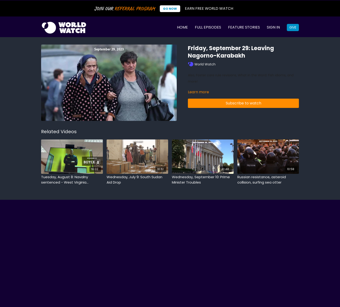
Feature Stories (244, 27)
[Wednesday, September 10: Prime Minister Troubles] (203, 180)
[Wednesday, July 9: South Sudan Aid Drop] (137, 180)
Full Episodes (208, 27)
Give (292, 27)
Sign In (273, 27)
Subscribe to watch (243, 103)
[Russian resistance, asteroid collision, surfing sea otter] (268, 180)
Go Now (170, 8)
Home (182, 27)
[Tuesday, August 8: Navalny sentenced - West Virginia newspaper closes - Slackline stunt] (72, 180)
